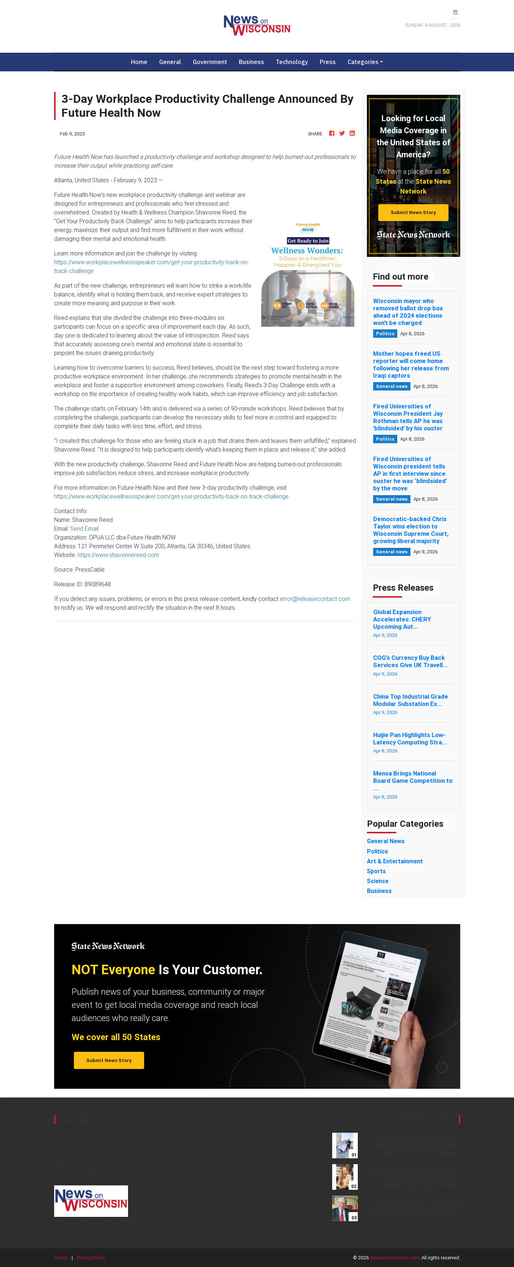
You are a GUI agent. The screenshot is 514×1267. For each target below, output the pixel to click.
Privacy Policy (91, 1258)
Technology (292, 62)
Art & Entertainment (78, 1137)
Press (328, 62)
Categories (363, 62)
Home (142, 62)
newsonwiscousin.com (394, 1258)
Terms (61, 1258)
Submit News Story (413, 212)
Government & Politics (82, 1172)
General (170, 62)
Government (210, 62)
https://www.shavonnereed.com (118, 554)
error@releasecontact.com (315, 598)
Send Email (84, 528)
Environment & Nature (81, 1154)
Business (251, 62)
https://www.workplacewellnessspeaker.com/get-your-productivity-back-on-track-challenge (171, 496)
